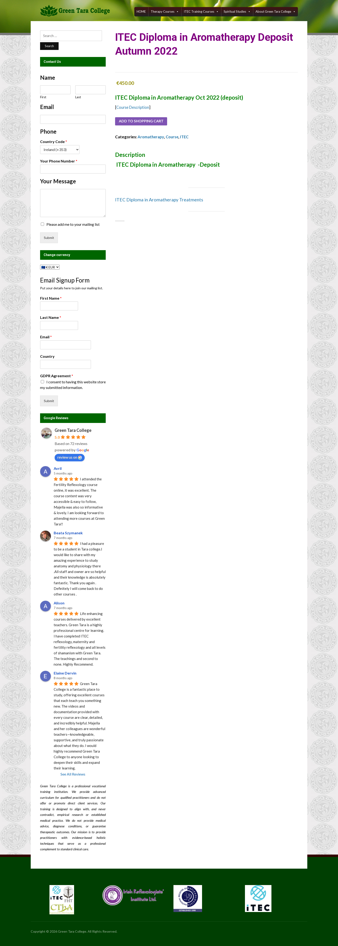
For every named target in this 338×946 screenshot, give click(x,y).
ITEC (186, 137)
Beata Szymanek (68, 533)
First (43, 97)
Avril (58, 468)
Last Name (50, 317)
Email (46, 337)
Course (173, 137)
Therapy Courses (165, 11)
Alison (59, 603)
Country (47, 356)
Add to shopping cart (143, 121)
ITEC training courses (201, 11)
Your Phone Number (58, 161)
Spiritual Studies (237, 11)
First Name (51, 298)
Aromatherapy (151, 137)
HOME (141, 11)
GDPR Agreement (56, 375)
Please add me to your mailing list (73, 224)
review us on (69, 457)
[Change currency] (50, 267)
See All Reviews (72, 774)
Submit (49, 238)
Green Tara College (73, 430)
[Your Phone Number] (73, 169)
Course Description (133, 107)
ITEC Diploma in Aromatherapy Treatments (160, 200)
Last (78, 97)
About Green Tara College (275, 11)
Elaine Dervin (65, 673)
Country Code (53, 141)
